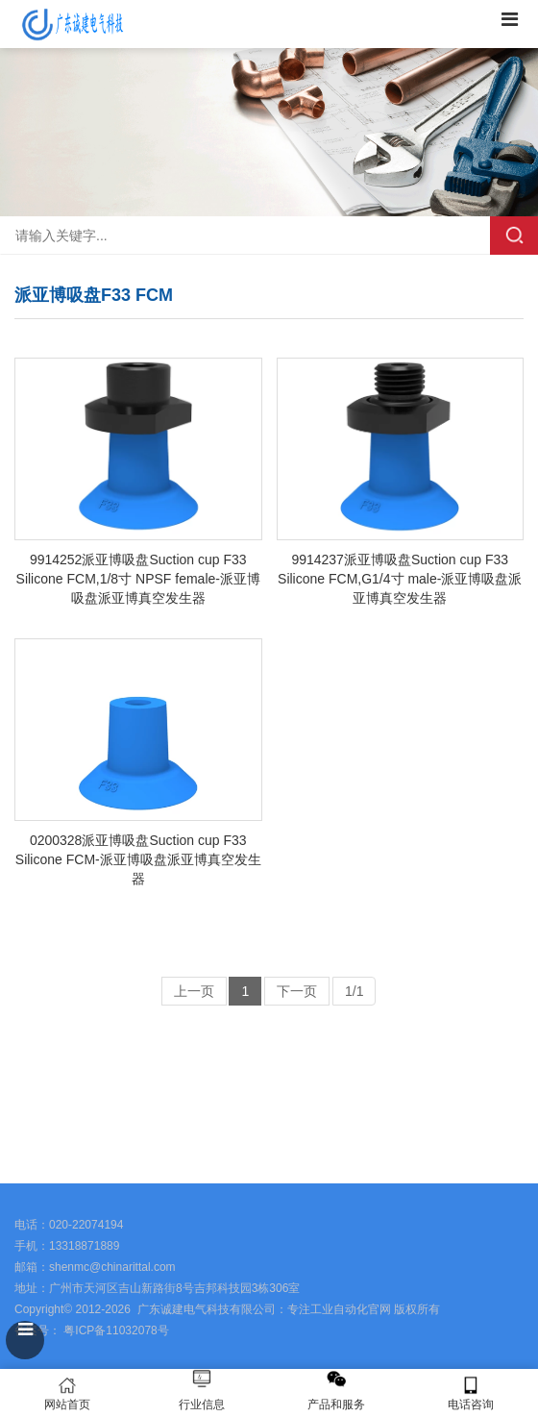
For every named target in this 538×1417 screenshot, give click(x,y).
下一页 (297, 991)
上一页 (194, 991)
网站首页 (67, 1393)
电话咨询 (471, 1393)
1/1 (354, 991)
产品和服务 (336, 1404)
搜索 (514, 235)
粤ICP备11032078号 (115, 1330)
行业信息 (202, 1404)
